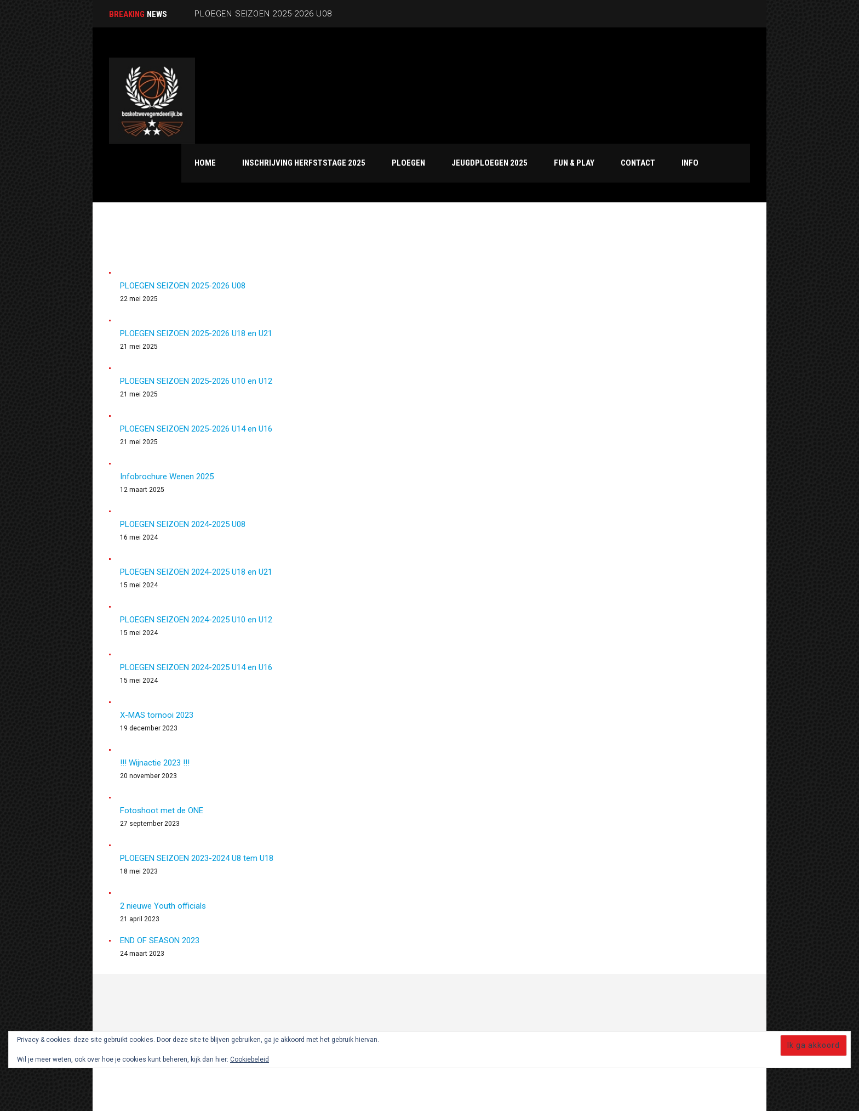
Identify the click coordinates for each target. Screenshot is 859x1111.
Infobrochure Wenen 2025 (167, 476)
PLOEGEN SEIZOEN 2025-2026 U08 (182, 286)
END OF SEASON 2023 (159, 940)
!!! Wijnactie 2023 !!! (155, 763)
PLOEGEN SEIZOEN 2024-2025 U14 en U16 (196, 667)
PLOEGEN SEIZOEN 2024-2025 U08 (182, 524)
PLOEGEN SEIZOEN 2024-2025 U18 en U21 (196, 572)
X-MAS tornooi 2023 (156, 715)
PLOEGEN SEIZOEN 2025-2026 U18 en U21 (196, 333)
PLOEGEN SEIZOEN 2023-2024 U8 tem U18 (196, 858)
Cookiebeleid (249, 1059)
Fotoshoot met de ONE (161, 810)
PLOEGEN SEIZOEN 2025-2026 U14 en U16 (196, 429)
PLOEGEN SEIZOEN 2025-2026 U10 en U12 (196, 381)
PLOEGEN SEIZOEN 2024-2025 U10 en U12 (196, 620)
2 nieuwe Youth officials (163, 906)
